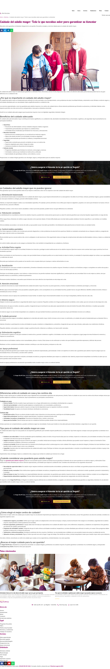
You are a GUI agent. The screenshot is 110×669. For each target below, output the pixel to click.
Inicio (73, 10)
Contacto (107, 10)
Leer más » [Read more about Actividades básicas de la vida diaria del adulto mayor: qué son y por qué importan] (2, 600)
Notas (100, 10)
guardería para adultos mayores (15, 460)
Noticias (6, 17)
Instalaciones (93, 10)
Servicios (85, 10)
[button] (1, 30)
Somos (78, 10)
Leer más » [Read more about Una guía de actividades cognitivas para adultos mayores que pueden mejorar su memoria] (57, 598)
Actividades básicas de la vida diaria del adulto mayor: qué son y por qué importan (21, 593)
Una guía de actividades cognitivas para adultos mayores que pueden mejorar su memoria (78, 593)
